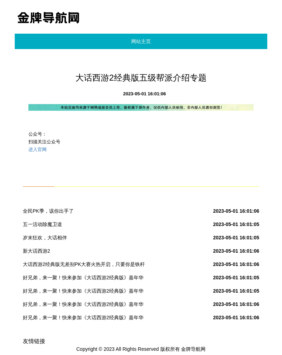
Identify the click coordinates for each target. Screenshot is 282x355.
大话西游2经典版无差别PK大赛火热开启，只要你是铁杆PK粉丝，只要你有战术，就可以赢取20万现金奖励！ (84, 265)
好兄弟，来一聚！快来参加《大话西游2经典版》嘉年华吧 (83, 279)
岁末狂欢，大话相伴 (45, 237)
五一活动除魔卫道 (42, 224)
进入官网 (37, 149)
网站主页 (141, 41)
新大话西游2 (36, 251)
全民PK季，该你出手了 (48, 211)
